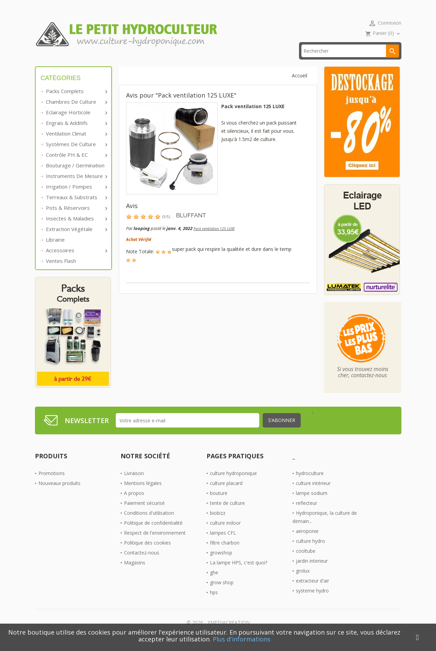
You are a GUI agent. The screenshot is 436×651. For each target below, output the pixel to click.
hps (214, 603)
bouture (218, 503)
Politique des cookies (147, 553)
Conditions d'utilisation (149, 523)
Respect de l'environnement (155, 543)
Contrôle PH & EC (76, 165)
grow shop (222, 593)
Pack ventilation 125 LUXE (214, 239)
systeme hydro (312, 601)
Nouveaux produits (59, 493)
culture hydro (310, 551)
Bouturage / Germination (75, 176)
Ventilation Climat (76, 144)
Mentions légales (143, 493)
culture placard (226, 493)
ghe (214, 583)
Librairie (55, 250)
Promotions (51, 484)
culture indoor (225, 533)
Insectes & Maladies (76, 229)
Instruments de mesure (76, 186)
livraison (130, 61)
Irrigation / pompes (76, 197)
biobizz (217, 523)
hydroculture (310, 484)
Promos (90, 61)
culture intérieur (313, 493)
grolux (303, 581)
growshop (221, 563)
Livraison (134, 484)
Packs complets (76, 102)
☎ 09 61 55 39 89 (180, 61)
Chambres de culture (76, 112)
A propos (134, 503)
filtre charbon (224, 553)
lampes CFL (223, 543)
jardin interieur (312, 571)
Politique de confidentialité (153, 533)
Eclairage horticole (76, 123)
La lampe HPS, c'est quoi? (238, 573)
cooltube (305, 561)
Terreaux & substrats (76, 208)
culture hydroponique (233, 484)
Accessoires (76, 261)
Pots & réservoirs (76, 218)
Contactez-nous (141, 563)
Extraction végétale (76, 239)
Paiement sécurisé (144, 513)
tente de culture (227, 513)
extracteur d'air (312, 591)
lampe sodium (311, 503)
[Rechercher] (350, 61)
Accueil (53, 61)
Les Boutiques (235, 61)
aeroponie (307, 541)
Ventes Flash (61, 271)
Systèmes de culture (76, 155)
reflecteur (306, 513)
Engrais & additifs (76, 133)
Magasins (134, 573)
